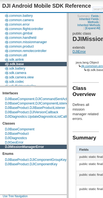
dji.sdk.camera (15, 73)
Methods (93, 22)
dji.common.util (16, 55)
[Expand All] (92, 28)
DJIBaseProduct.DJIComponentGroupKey (35, 160)
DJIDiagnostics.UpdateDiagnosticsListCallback (39, 117)
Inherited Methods (88, 25)
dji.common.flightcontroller (24, 29)
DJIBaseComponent (19, 129)
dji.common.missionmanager (26, 42)
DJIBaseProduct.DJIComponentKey (31, 164)
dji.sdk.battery (15, 68)
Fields (95, 16)
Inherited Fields (89, 19)
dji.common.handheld (20, 38)
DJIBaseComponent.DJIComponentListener (37, 103)
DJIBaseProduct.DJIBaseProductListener (35, 108)
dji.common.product (19, 46)
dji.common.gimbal (18, 33)
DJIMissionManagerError (24, 147)
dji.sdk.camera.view (19, 77)
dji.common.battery (19, 16)
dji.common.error (17, 24)
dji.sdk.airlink (14, 60)
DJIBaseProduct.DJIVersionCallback (31, 112)
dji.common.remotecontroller (25, 51)
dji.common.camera (19, 20)
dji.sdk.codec (14, 82)
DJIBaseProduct (17, 134)
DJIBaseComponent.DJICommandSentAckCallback (42, 99)
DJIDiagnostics (16, 138)
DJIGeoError (14, 142)
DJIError (79, 52)
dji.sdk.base (14, 64)
